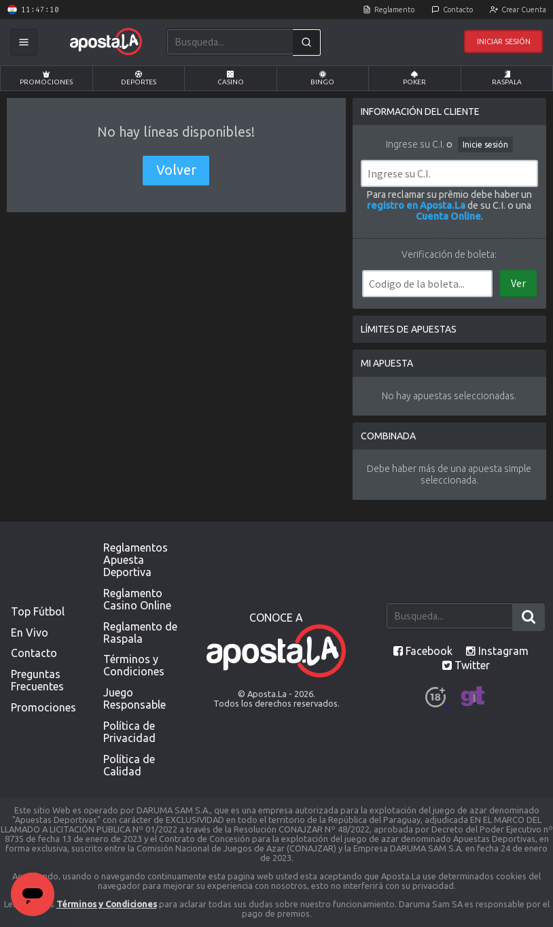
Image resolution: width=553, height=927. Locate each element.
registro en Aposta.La (416, 205)
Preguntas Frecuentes (37, 680)
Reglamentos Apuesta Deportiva (135, 559)
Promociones (46, 78)
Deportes (138, 78)
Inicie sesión (485, 144)
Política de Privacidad (129, 732)
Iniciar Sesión (504, 41)
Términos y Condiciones (133, 665)
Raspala (507, 78)
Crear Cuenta (523, 9)
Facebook (422, 651)
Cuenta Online (448, 216)
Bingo (322, 78)
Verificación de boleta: (449, 254)
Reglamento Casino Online (137, 599)
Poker (414, 78)
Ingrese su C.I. (415, 144)
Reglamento (394, 9)
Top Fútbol (38, 611)
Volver (176, 170)
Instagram (497, 651)
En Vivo (29, 632)
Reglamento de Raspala (140, 632)
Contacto (458, 9)
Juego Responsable (134, 698)
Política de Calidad (129, 765)
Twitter (466, 665)
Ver (518, 283)
